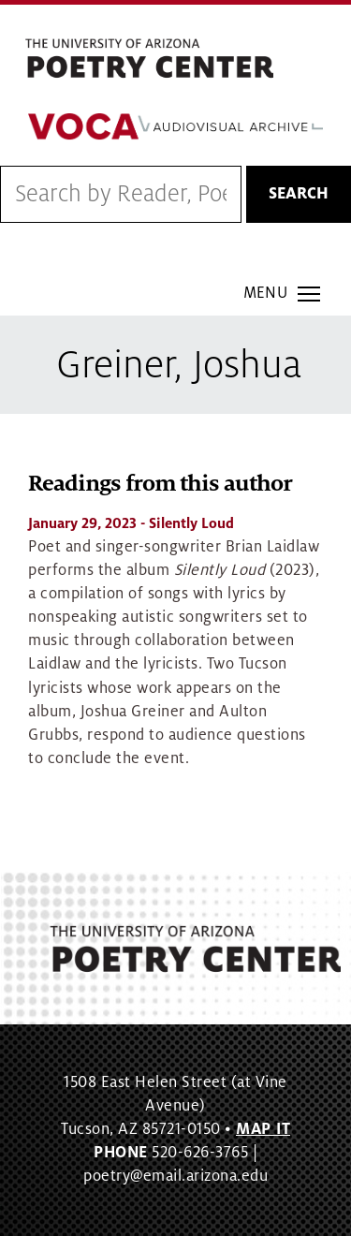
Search (299, 193)
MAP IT (263, 1129)
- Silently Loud (131, 523)
